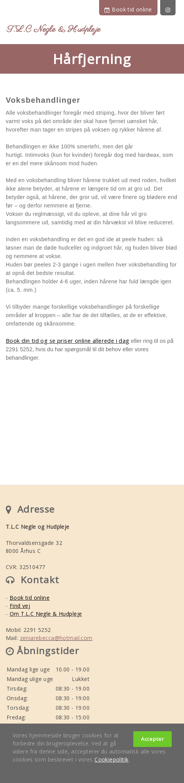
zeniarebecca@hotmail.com (56, 638)
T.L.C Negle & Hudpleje (54, 29)
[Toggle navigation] (171, 30)
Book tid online (128, 9)
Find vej (20, 605)
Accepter (152, 738)
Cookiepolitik (111, 759)
